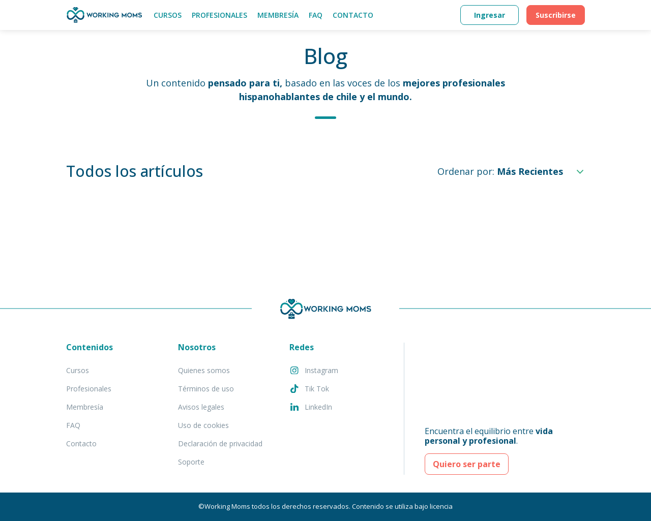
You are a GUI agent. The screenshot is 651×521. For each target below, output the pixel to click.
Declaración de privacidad (220, 443)
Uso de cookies (203, 425)
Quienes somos (204, 370)
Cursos (168, 15)
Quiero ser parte (466, 464)
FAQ (315, 15)
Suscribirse (556, 15)
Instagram (313, 370)
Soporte (191, 462)
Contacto (353, 15)
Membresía (278, 15)
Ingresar (489, 15)
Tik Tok (309, 388)
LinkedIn (310, 407)
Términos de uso (206, 388)
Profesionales (219, 15)
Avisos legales (201, 407)
